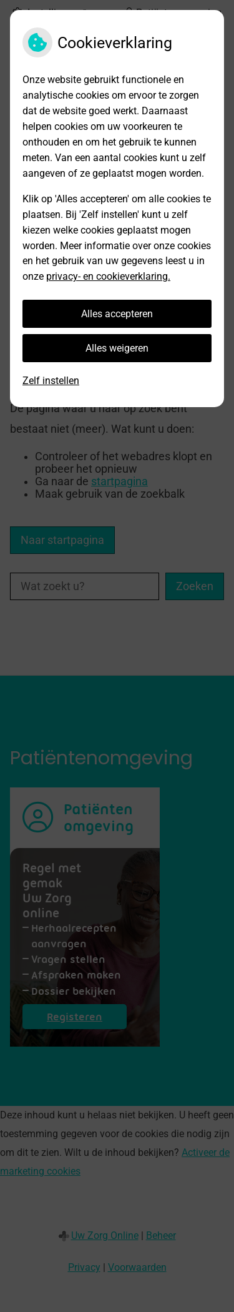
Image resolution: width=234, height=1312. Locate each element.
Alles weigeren (117, 348)
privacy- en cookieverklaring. (108, 276)
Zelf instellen (50, 381)
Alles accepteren (117, 314)
